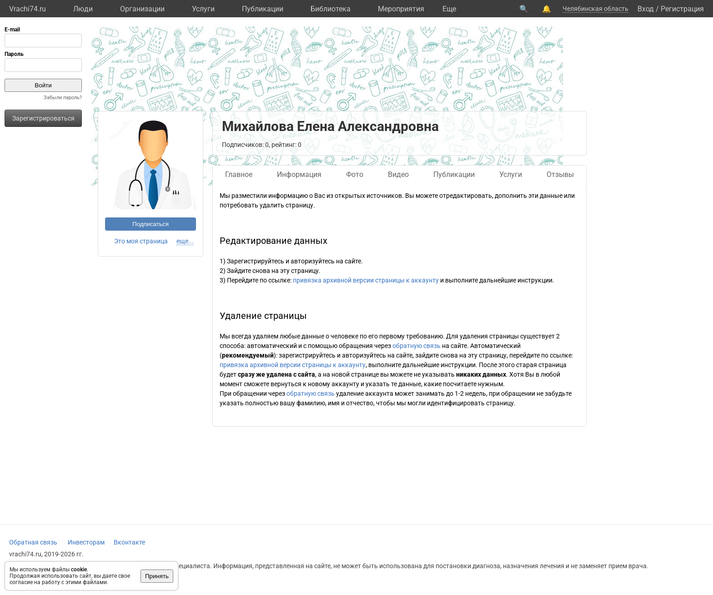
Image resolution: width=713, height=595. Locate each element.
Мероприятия (401, 9)
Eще (449, 9)
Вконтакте (129, 542)
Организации (142, 9)
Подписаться (150, 224)
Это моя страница (141, 241)
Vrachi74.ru (27, 9)
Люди (83, 9)
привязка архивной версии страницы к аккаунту (366, 280)
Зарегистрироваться (43, 118)
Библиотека (331, 9)
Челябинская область (595, 8)
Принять (157, 576)
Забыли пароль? (63, 98)
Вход (646, 9)
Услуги (203, 9)
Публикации (262, 9)
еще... (185, 241)
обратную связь (416, 345)
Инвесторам (86, 542)
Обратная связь (33, 542)
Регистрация (682, 9)
